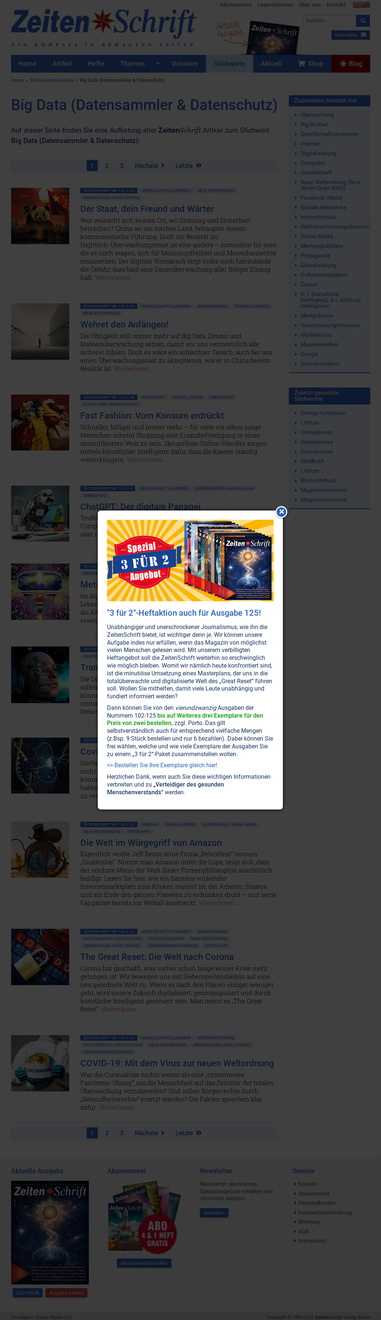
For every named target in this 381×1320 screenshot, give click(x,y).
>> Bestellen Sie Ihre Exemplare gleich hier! (162, 765)
